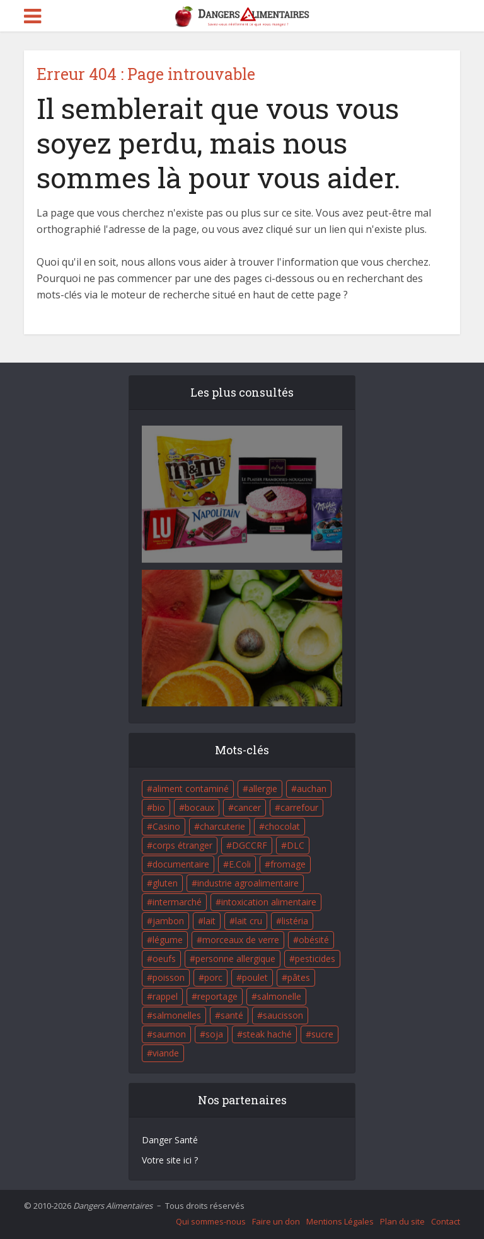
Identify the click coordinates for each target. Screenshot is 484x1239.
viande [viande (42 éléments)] (166, 1053)
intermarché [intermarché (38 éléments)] (177, 902)
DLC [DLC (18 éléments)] (295, 845)
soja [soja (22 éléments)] (214, 1034)
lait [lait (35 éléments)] (210, 921)
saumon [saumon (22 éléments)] (169, 1034)
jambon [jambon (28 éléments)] (168, 921)
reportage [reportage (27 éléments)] (217, 996)
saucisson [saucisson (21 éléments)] (283, 1015)
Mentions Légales (340, 1221)
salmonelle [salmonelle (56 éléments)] (279, 996)
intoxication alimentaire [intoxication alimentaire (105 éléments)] (268, 902)
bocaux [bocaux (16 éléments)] (199, 807)
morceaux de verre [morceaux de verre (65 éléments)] (240, 940)
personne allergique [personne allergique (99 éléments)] (235, 959)
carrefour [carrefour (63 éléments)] (299, 807)
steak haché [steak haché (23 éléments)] (267, 1034)
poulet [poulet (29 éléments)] (255, 977)
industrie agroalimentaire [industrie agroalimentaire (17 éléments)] (248, 883)
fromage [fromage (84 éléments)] (288, 864)
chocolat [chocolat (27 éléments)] (282, 826)
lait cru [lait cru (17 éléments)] (248, 921)
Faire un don (276, 1221)
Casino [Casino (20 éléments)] (166, 826)
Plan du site (402, 1221)
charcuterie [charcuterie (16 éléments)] (222, 826)
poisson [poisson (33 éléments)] (169, 977)
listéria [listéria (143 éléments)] (295, 921)
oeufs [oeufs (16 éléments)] (164, 959)
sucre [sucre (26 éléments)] (322, 1034)
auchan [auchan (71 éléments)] (311, 789)
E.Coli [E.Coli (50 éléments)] (240, 864)
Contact (445, 1221)
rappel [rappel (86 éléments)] (165, 996)
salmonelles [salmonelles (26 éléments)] (177, 1015)
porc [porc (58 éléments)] (213, 977)
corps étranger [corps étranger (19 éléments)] (182, 845)
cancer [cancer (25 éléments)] (247, 807)
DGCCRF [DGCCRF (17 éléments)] (249, 845)
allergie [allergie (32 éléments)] (262, 789)
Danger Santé (170, 1140)
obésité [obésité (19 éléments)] (314, 940)
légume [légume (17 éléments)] (168, 940)
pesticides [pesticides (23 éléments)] (315, 959)
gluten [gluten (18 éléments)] (165, 883)
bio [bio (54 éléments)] (159, 807)
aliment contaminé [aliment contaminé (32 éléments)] (191, 789)
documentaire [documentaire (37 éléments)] (181, 864)
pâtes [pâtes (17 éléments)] (298, 977)
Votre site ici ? (170, 1160)
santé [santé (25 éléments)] (232, 1015)
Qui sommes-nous (211, 1221)
